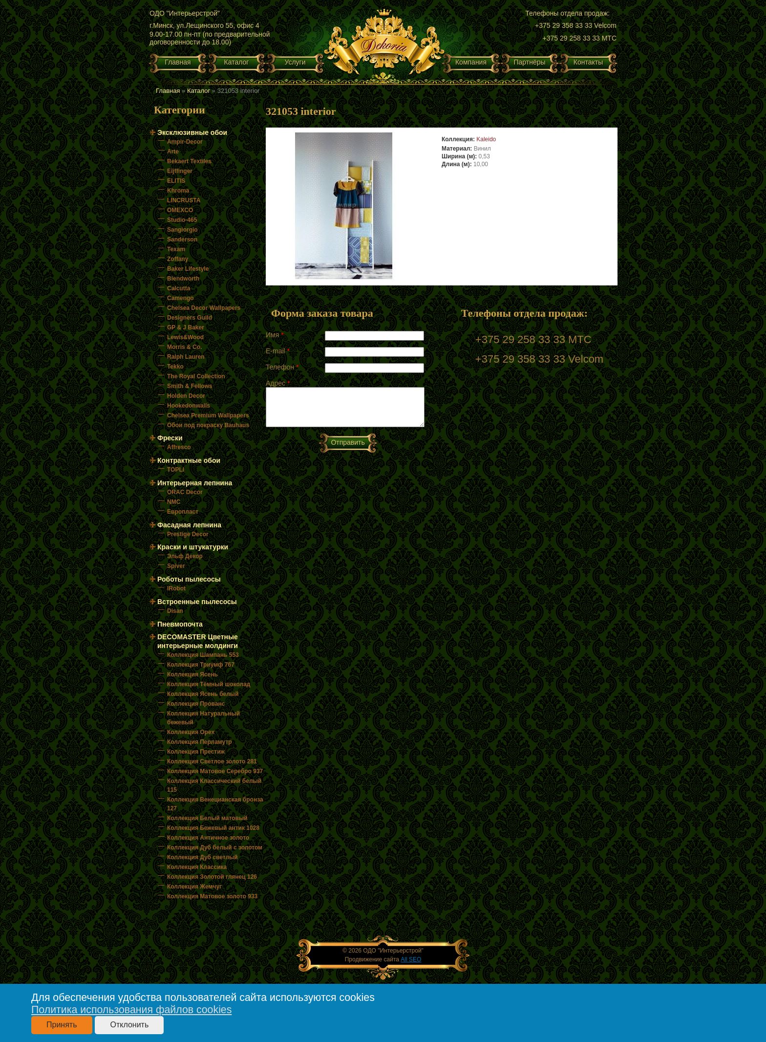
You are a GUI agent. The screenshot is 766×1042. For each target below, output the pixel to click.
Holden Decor (186, 395)
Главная (178, 62)
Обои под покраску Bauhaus (208, 425)
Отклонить (129, 1024)
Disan (175, 611)
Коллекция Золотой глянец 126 (212, 876)
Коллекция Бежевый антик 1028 (213, 828)
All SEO (411, 959)
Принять (61, 1024)
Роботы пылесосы (189, 579)
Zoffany (177, 259)
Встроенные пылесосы (197, 602)
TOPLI (175, 469)
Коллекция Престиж (196, 751)
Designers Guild (189, 317)
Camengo (180, 298)
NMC (173, 502)
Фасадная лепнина (189, 525)
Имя (275, 335)
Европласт (182, 511)
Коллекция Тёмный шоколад (208, 684)
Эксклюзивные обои (192, 132)
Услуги (294, 62)
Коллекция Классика (197, 867)
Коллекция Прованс (196, 703)
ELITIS (176, 180)
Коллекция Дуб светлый (202, 857)
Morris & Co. (184, 347)
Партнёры (529, 62)
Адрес (278, 383)
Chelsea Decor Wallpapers (203, 307)
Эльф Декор (185, 556)
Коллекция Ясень (192, 674)
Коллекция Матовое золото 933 (212, 896)
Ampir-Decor (185, 141)
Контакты (588, 62)
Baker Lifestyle (188, 268)
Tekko (175, 366)
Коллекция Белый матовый (207, 818)
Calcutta (178, 288)
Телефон (282, 367)
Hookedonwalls (188, 405)
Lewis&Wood (185, 337)
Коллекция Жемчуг (194, 886)
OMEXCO (180, 210)
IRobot (176, 588)
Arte (173, 151)
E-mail (278, 351)
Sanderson (182, 239)
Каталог (236, 62)
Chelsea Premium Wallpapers (208, 415)
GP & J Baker (185, 327)
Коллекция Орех (190, 732)
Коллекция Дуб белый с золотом (214, 847)
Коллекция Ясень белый (202, 694)
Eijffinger (179, 171)
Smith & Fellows (190, 386)
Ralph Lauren (186, 356)
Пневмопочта (180, 624)
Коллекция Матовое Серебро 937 (215, 771)
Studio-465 (182, 220)
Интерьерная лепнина (194, 483)
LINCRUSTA (183, 200)
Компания (471, 62)
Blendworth (183, 278)
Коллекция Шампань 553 (203, 654)
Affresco (179, 447)
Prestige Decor (188, 534)
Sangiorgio (182, 229)
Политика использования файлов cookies (131, 1010)
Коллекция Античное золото (208, 837)
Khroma (178, 190)
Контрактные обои (188, 460)
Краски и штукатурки (192, 547)
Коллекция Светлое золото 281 (212, 761)
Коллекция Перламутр (199, 741)
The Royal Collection (196, 376)
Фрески (170, 438)
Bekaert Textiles (189, 161)
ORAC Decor (185, 492)
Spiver (176, 566)
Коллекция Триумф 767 (200, 664)
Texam (176, 249)
